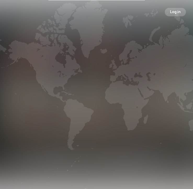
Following (122, 100)
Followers (98, 100)
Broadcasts (72, 100)
